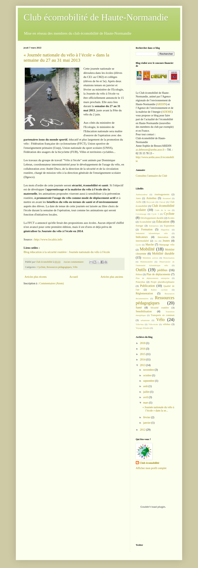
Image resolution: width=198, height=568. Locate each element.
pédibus (162, 270)
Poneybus (140, 282)
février (147, 417)
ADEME (167, 111)
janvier (147, 422)
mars (146, 402)
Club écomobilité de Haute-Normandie (96, 17)
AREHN (161, 104)
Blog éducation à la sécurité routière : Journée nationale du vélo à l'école (67, 252)
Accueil (73, 276)
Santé (139, 307)
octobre (147, 375)
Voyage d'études (143, 328)
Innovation (163, 237)
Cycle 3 (155, 214)
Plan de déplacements (158, 274)
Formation (146, 229)
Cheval (162, 202)
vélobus (166, 324)
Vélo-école (153, 324)
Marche (149, 244)
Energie (139, 225)
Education (162, 221)
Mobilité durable (163, 253)
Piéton (139, 274)
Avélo (139, 202)
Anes (138, 198)
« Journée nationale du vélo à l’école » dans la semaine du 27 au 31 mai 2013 (66, 57)
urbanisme (145, 320)
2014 (143, 359)
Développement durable (152, 218)
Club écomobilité (149, 463)
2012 (143, 429)
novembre (148, 369)
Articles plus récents (36, 276)
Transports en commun (162, 315)
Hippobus (165, 229)
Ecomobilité (146, 222)
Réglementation (144, 293)
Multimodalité (146, 262)
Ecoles (171, 218)
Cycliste (41, 267)
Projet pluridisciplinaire (162, 282)
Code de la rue (162, 210)
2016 (143, 348)
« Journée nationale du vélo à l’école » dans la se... (158, 409)
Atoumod (166, 198)
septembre (149, 380)
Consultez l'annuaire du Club (151, 175)
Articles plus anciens (112, 276)
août (145, 386)
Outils (141, 269)
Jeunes (166, 240)
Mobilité (147, 249)
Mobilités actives (150, 258)
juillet (146, 391)
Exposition (169, 225)
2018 (143, 343)
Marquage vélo (166, 244)
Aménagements (161, 194)
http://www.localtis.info (48, 239)
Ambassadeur (142, 194)
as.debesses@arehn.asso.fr (150, 149)
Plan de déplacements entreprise (152, 278)
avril (146, 397)
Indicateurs (142, 237)
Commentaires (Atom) (51, 283)
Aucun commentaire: (73, 262)
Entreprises (154, 226)
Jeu (155, 241)
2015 (143, 354)
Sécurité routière (160, 307)
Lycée (138, 245)
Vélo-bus (140, 324)
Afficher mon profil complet (151, 468)
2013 (143, 365)
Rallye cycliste (159, 290)
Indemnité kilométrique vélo (152, 233)
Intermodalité (142, 240)
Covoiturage (141, 214)
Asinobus (151, 198)
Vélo (75, 267)
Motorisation (168, 258)
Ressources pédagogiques (59, 267)
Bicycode (150, 202)
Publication (147, 286)
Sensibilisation (144, 311)
